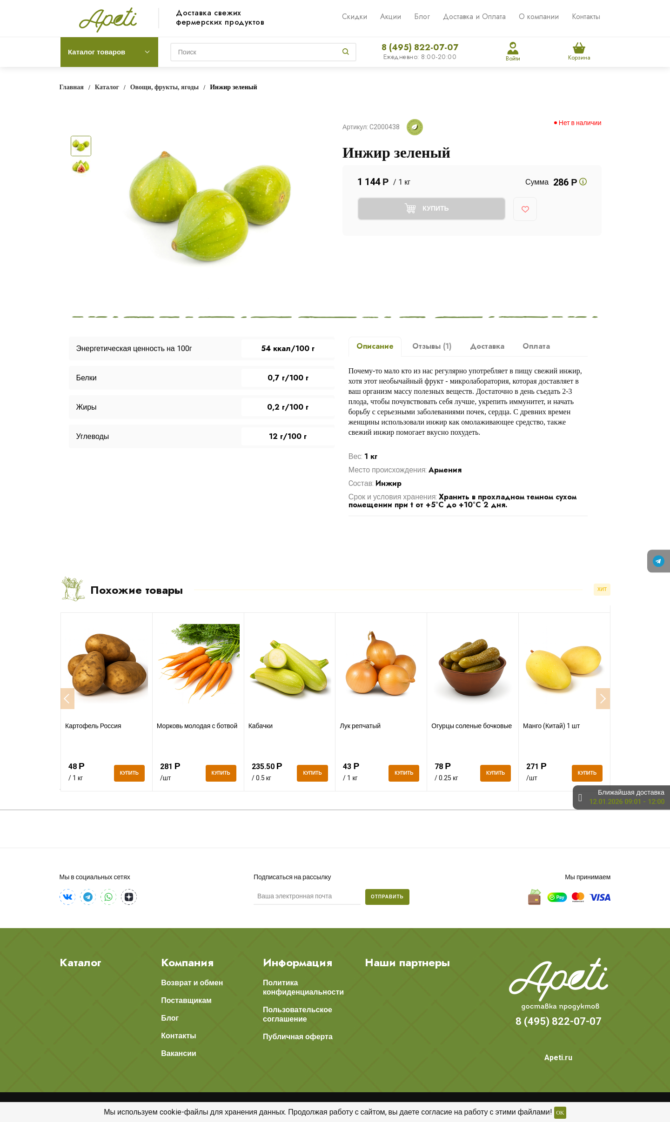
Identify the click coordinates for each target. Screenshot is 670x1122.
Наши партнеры (407, 962)
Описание (375, 346)
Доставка (487, 346)
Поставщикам (186, 1000)
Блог (422, 16)
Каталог (80, 962)
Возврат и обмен (192, 982)
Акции (390, 16)
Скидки (354, 16)
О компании (539, 16)
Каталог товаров (96, 52)
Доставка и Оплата (474, 16)
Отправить (387, 896)
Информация (297, 962)
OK (560, 1112)
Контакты (586, 16)
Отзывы (432, 346)
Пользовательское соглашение (297, 1014)
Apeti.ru (558, 1057)
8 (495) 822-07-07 (420, 47)
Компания (187, 962)
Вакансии (178, 1053)
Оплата (536, 346)
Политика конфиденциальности (303, 987)
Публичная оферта (298, 1036)
